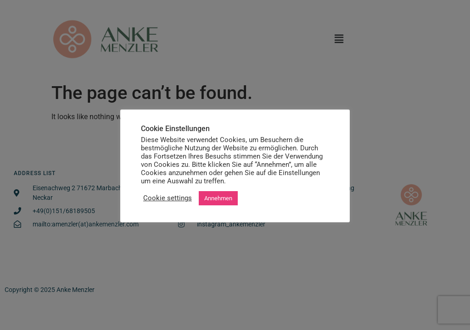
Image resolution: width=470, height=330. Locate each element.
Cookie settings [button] (167, 198)
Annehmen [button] (218, 198)
